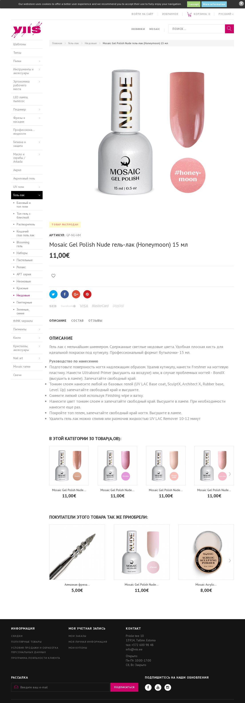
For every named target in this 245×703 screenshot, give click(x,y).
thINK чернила (23, 321)
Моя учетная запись (87, 628)
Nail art (18, 358)
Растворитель (26, 224)
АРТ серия (24, 274)
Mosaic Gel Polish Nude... (69, 490)
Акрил (17, 170)
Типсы (17, 53)
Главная (57, 43)
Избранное (170, 14)
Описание (58, 321)
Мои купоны (78, 647)
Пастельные (25, 260)
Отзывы (95, 321)
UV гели (18, 187)
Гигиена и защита (19, 144)
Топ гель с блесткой (23, 215)
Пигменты (19, 329)
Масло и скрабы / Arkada (19, 158)
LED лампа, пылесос (20, 99)
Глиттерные (24, 302)
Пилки (17, 61)
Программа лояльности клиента (35, 658)
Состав (77, 321)
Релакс (21, 267)
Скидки (16, 636)
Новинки (138, 29)
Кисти (17, 338)
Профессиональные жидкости (26, 132)
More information (214, 4)
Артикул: (57, 235)
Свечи (17, 375)
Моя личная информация (88, 641)
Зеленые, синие (23, 311)
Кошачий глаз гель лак (25, 233)
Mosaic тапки (21, 366)
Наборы (22, 253)
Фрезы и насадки (19, 120)
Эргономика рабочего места (21, 85)
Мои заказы (77, 636)
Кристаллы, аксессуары (21, 348)
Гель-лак (73, 43)
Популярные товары (26, 641)
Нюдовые (91, 43)
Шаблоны (19, 44)
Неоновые (24, 281)
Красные (22, 288)
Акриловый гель (24, 178)
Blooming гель (23, 244)
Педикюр (19, 109)
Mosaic (154, 29)
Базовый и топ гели (24, 205)
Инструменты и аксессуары (23, 71)
